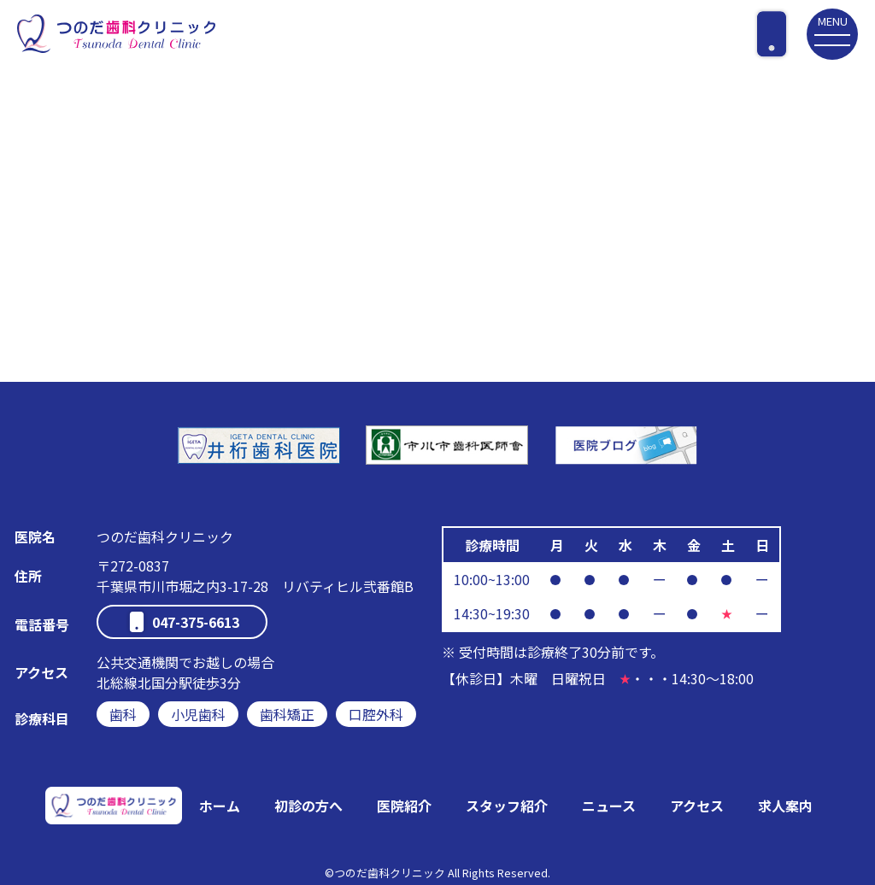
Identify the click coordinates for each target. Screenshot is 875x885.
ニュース (609, 805)
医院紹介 (404, 805)
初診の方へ (308, 805)
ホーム (219, 805)
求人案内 (785, 805)
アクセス (697, 805)
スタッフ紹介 (507, 805)
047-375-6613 (195, 622)
